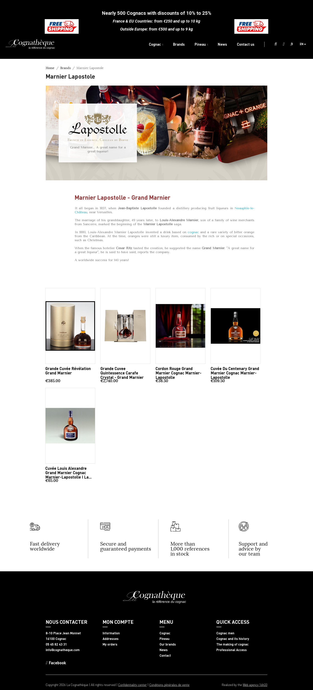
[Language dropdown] (304, 44)
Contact (165, 655)
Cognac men (225, 633)
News (163, 650)
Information (111, 633)
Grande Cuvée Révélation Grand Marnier (68, 370)
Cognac (164, 633)
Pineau (164, 639)
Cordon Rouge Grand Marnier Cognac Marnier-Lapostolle (178, 373)
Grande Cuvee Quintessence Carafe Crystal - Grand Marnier (122, 373)
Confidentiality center (132, 685)
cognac (193, 232)
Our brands (167, 644)
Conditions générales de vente (169, 685)
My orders (110, 644)
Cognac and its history (232, 639)
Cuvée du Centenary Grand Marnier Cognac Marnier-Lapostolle (235, 373)
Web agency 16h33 (255, 685)
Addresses (111, 639)
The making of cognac (232, 644)
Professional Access (231, 650)
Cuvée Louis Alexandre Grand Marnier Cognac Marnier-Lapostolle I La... (68, 473)
